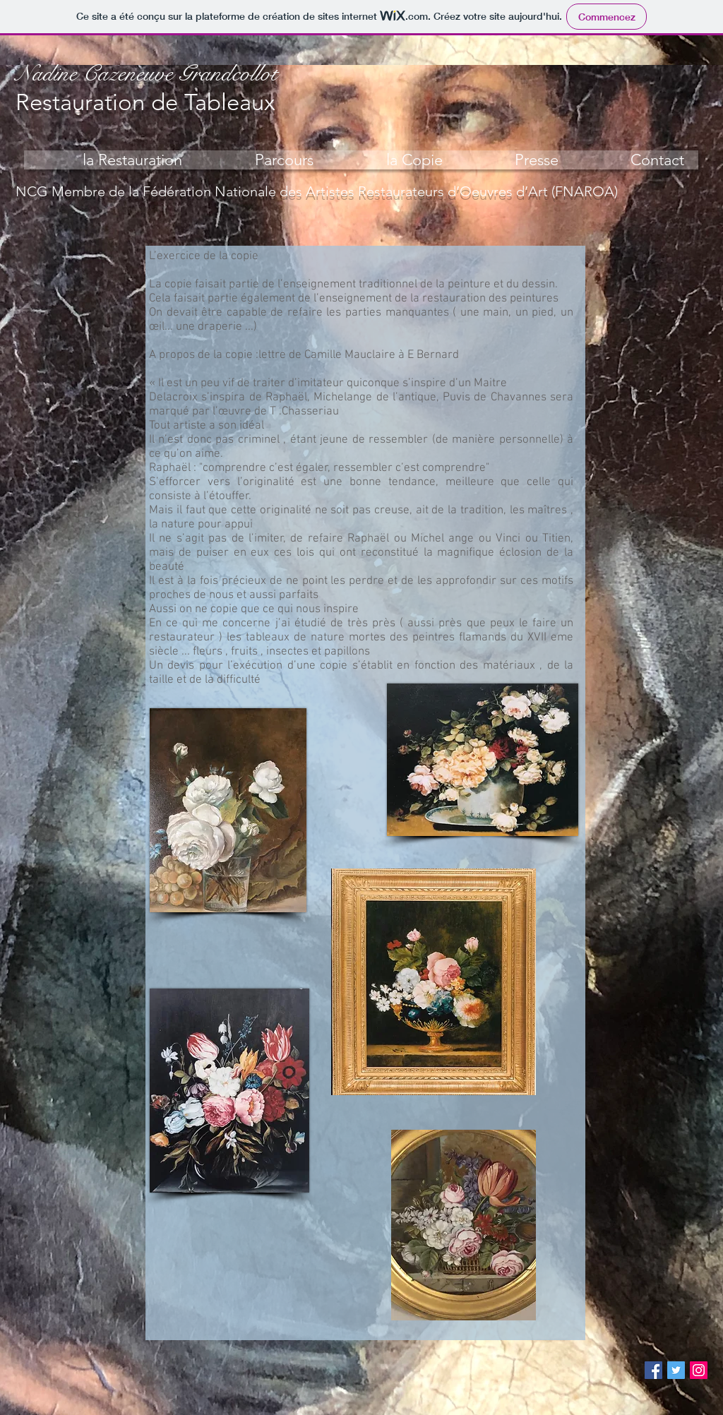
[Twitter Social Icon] (676, 1370)
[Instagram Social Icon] (698, 1370)
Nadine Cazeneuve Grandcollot (146, 73)
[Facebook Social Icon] (653, 1370)
